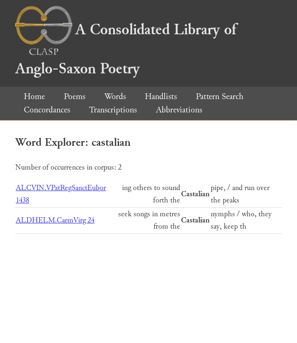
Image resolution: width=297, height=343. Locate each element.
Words (115, 96)
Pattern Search (220, 96)
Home (34, 96)
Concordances (47, 110)
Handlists (161, 96)
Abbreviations (179, 110)
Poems (74, 96)
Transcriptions (113, 110)
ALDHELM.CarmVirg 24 (55, 220)
